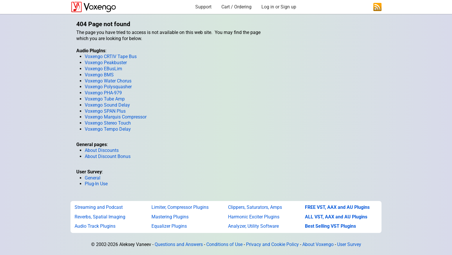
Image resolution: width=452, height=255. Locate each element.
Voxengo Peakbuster (106, 62)
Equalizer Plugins (169, 226)
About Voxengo (318, 244)
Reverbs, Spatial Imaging (100, 217)
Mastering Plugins (170, 217)
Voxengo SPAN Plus (105, 111)
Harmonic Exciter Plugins (253, 217)
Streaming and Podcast (99, 207)
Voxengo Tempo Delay (108, 129)
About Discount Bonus (108, 156)
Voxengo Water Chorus (108, 81)
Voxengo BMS (99, 75)
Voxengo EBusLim (103, 68)
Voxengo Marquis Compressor (116, 117)
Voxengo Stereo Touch (108, 123)
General (92, 178)
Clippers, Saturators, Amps (255, 207)
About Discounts (102, 150)
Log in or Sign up (278, 7)
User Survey (349, 244)
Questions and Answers (179, 244)
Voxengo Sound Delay (107, 105)
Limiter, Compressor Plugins (180, 207)
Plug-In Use (96, 183)
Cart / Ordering (236, 7)
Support (203, 7)
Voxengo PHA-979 (103, 93)
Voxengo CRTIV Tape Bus (111, 56)
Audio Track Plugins (95, 226)
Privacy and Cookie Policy (272, 244)
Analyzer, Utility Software (253, 226)
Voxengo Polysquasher (108, 86)
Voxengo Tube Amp (105, 99)
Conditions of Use (224, 244)
